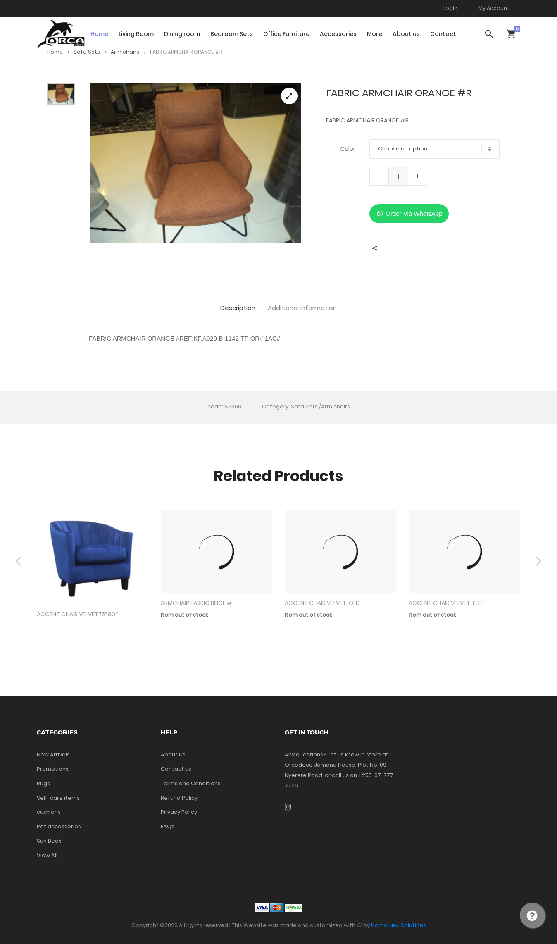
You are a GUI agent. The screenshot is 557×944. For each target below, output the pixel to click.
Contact (443, 34)
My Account (493, 8)
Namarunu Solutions (398, 925)
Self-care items (58, 798)
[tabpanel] (196, 163)
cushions (49, 812)
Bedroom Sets (231, 34)
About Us (173, 754)
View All (47, 855)
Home (99, 34)
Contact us (176, 769)
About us (406, 34)
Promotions (53, 769)
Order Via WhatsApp (409, 213)
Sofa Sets (90, 51)
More (374, 34)
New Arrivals (53, 754)
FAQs (167, 826)
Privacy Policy (179, 812)
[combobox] (434, 149)
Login (450, 8)
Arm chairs (128, 51)
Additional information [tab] (302, 308)
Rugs (43, 783)
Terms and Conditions (191, 783)
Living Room (136, 34)
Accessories (338, 34)
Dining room (182, 34)
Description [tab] (237, 308)
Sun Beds (49, 841)
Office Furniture (286, 34)
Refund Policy (179, 798)
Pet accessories (59, 826)
